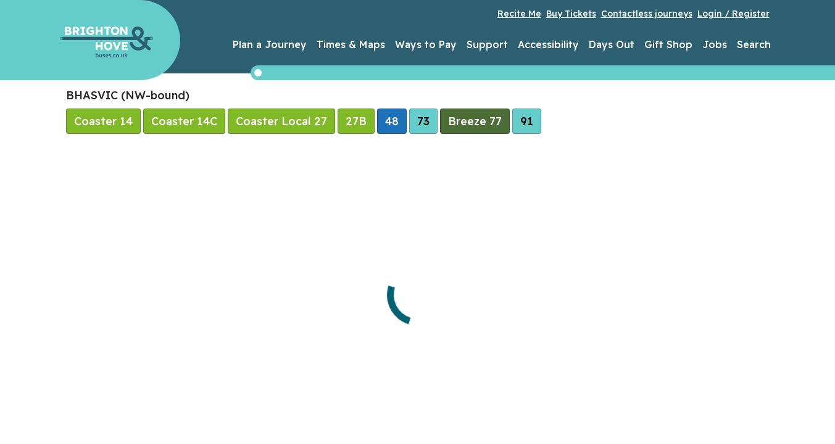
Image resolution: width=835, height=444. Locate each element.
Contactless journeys (646, 13)
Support (487, 44)
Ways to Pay (426, 44)
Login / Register (733, 13)
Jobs (714, 44)
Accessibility (548, 44)
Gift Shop (668, 44)
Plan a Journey (270, 44)
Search (754, 44)
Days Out (611, 44)
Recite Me (519, 13)
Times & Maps (351, 44)
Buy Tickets (571, 13)
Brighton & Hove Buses (106, 42)
